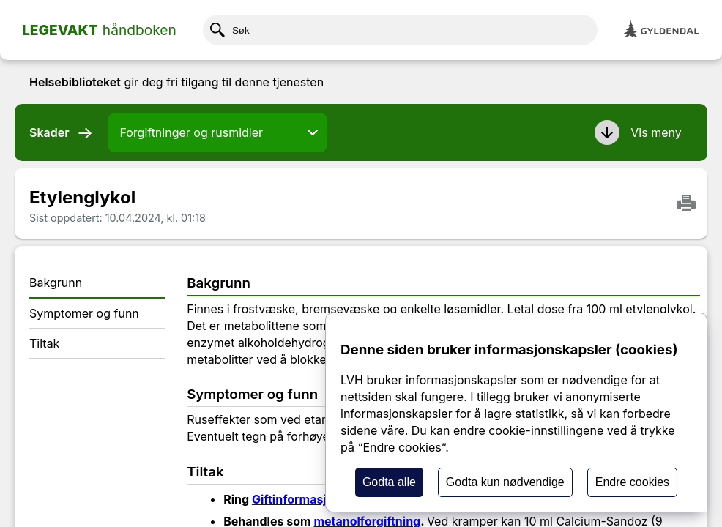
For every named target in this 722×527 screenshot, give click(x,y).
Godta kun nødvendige (505, 482)
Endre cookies (632, 482)
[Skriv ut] (686, 204)
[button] (640, 132)
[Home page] (99, 30)
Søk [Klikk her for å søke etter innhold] (230, 30)
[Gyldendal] (662, 30)
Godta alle (389, 482)
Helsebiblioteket (75, 82)
